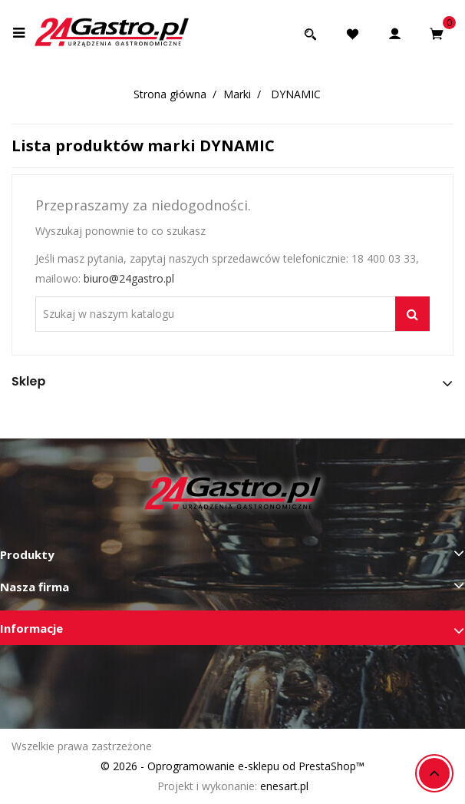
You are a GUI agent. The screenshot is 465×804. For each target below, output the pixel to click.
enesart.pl (284, 786)
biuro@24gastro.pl (129, 278)
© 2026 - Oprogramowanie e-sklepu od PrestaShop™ (232, 766)
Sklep (28, 381)
